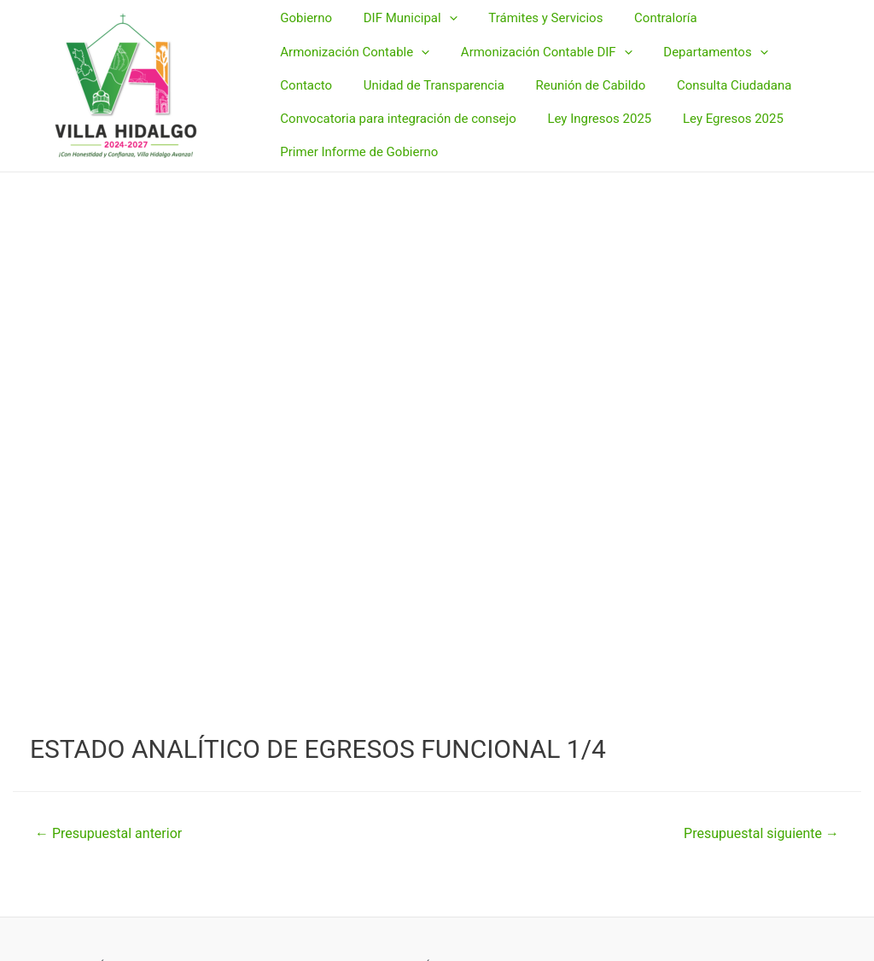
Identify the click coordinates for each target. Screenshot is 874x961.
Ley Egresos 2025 (718, 108)
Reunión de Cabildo (499, 85)
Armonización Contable (352, 62)
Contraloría (646, 37)
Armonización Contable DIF (538, 62)
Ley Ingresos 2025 (591, 108)
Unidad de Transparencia (347, 85)
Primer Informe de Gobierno (356, 132)
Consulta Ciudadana (637, 85)
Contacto (805, 61)
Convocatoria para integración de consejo (395, 108)
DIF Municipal (402, 38)
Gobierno (303, 37)
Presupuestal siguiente (761, 833)
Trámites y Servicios (532, 37)
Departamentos (702, 62)
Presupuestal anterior (108, 833)
